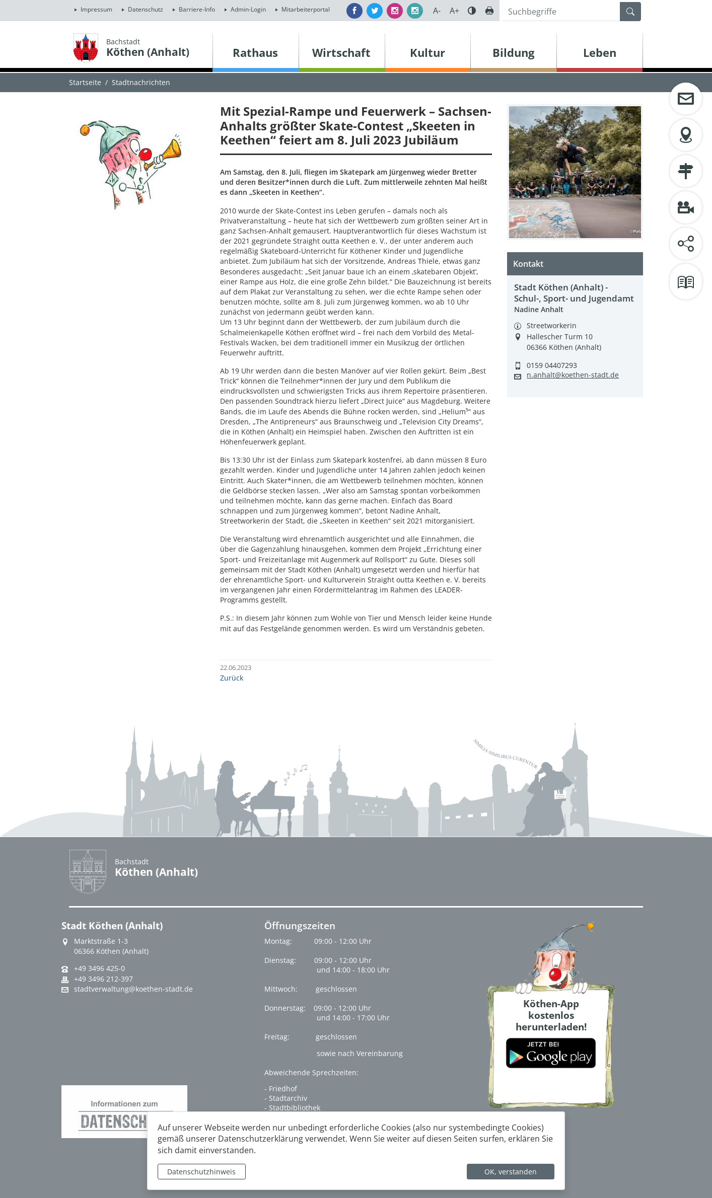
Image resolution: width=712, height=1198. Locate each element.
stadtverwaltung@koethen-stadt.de (133, 989)
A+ (454, 10)
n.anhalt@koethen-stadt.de (573, 375)
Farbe (472, 11)
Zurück (231, 678)
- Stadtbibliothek (292, 1107)
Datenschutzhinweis (201, 1171)
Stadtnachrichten (141, 82)
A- (437, 10)
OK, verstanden (510, 1171)
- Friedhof (280, 1088)
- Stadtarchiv (285, 1098)
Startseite (85, 82)
